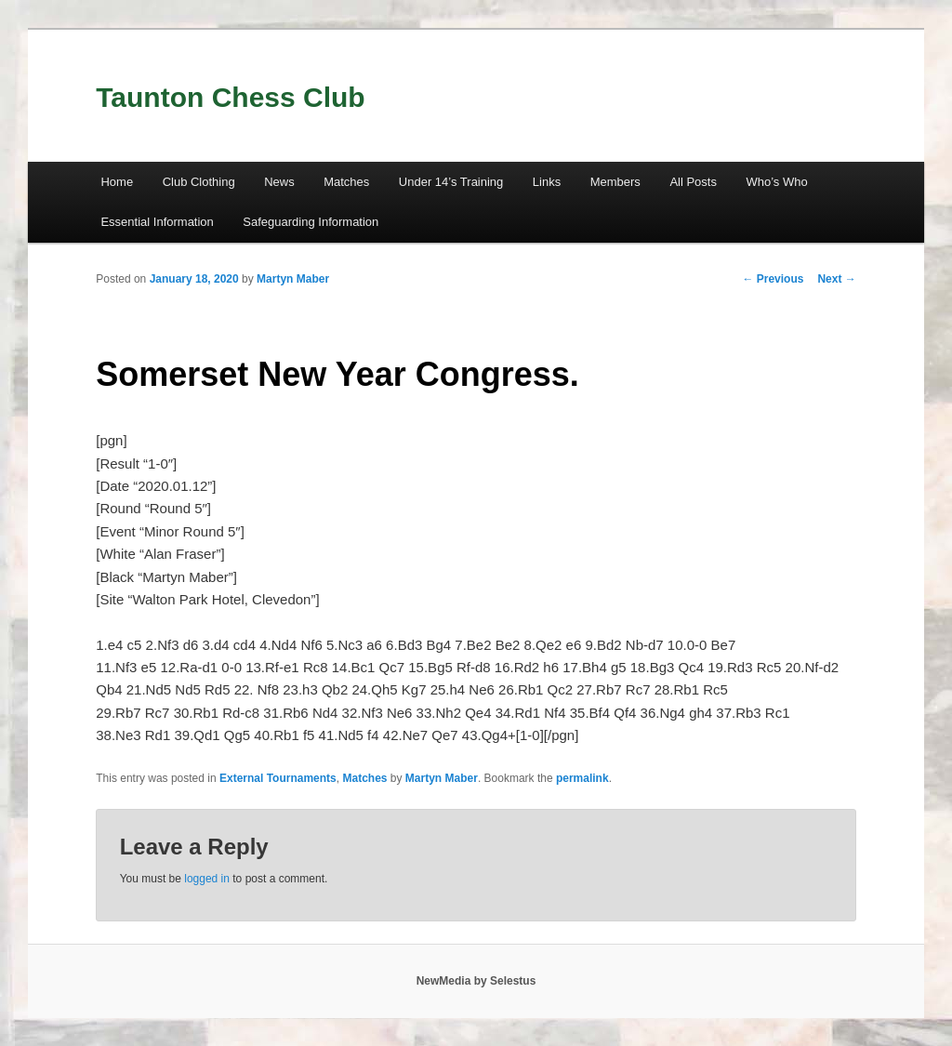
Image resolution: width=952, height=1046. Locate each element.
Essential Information (156, 222)
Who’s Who (776, 182)
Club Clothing (199, 182)
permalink (582, 778)
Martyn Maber (293, 278)
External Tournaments (278, 778)
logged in (207, 878)
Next (836, 278)
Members (615, 182)
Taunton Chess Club (230, 97)
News (279, 182)
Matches (346, 182)
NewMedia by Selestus (476, 980)
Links (547, 182)
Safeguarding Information (310, 222)
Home (116, 182)
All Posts (693, 182)
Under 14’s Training (451, 182)
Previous (772, 278)
